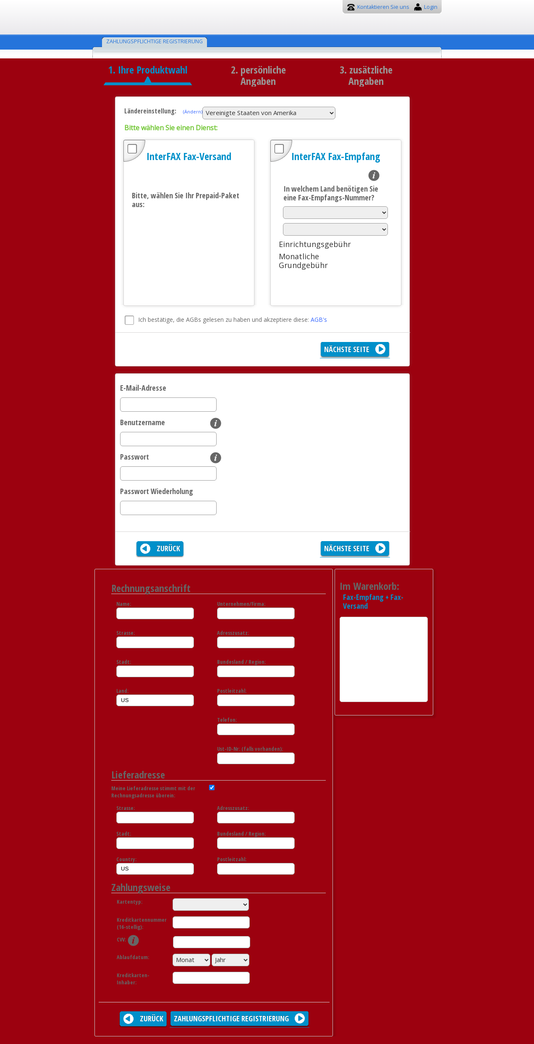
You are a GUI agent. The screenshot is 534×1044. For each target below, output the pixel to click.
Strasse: (125, 632)
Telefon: (227, 719)
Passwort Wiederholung (156, 491)
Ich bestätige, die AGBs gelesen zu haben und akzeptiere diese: (232, 319)
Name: (123, 603)
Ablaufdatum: (133, 957)
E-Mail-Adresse (143, 388)
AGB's (319, 319)
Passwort (134, 456)
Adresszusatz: (233, 632)
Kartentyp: (129, 901)
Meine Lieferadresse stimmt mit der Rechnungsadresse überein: (153, 792)
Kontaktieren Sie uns (383, 7)
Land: (122, 690)
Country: (126, 859)
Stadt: (123, 661)
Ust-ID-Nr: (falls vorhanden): (250, 748)
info (374, 175)
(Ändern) (192, 111)
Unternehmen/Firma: (241, 603)
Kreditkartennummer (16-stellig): (138, 923)
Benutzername (142, 422)
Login (430, 7)
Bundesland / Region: (241, 661)
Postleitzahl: (231, 690)
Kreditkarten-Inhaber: (133, 979)
